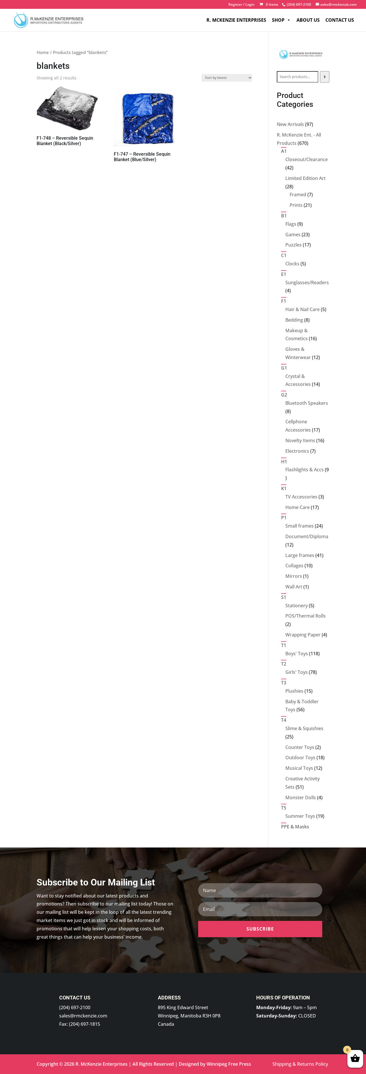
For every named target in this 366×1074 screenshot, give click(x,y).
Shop (281, 20)
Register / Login (241, 5)
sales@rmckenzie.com (83, 1016)
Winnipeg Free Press (229, 1064)
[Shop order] (227, 78)
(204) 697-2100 (74, 1007)
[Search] (324, 77)
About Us (308, 20)
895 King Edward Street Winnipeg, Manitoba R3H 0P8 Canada (189, 1015)
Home (43, 52)
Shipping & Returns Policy (300, 1064)
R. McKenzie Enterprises (236, 20)
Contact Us (339, 20)
